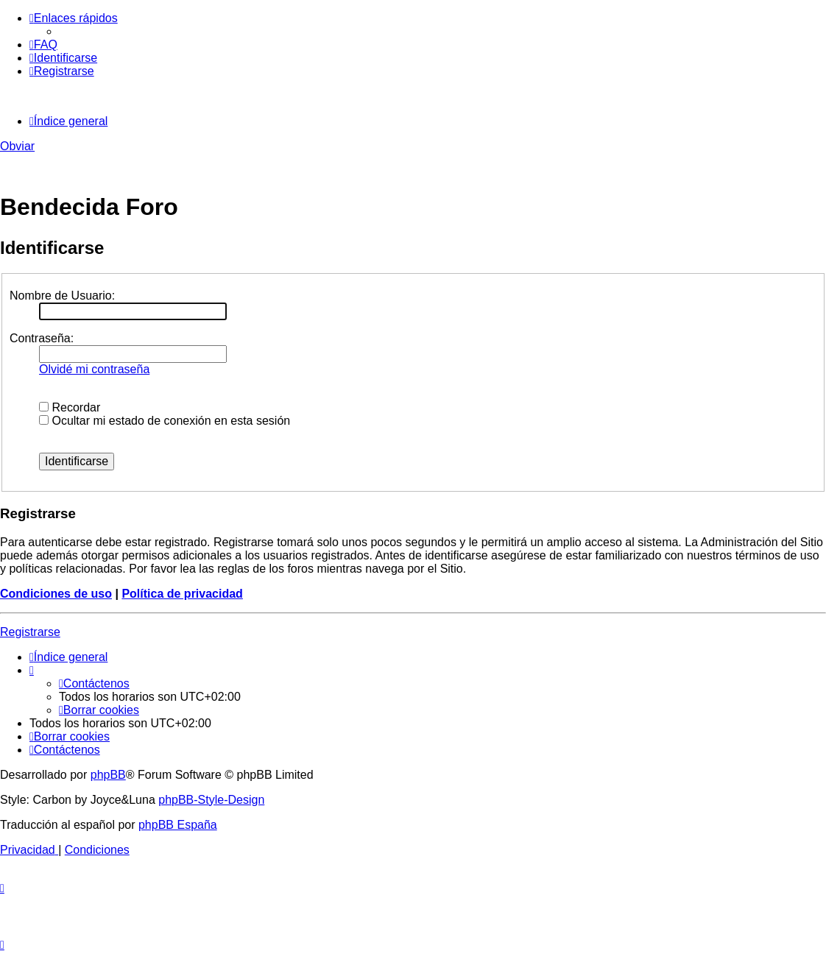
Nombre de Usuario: (62, 295)
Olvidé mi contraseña (94, 369)
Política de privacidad (182, 593)
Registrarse (30, 632)
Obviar (17, 146)
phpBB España (177, 825)
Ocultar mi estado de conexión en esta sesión (164, 420)
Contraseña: (42, 338)
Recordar (69, 407)
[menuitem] (43, 44)
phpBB (108, 774)
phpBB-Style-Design (211, 799)
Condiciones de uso (56, 593)
